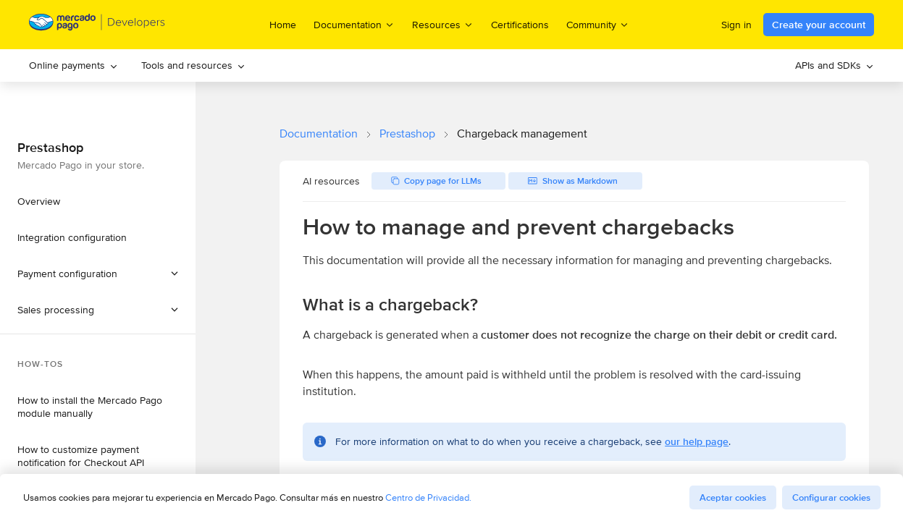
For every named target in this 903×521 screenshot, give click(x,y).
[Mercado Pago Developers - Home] (97, 25)
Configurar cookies (831, 497)
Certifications (520, 24)
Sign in (736, 24)
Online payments (73, 65)
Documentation (319, 133)
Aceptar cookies (733, 497)
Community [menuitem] (597, 24)
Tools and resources (193, 65)
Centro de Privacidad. (428, 497)
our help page (696, 441)
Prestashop (407, 133)
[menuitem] (73, 65)
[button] (98, 309)
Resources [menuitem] (443, 24)
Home (282, 24)
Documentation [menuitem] (354, 24)
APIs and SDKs (834, 65)
